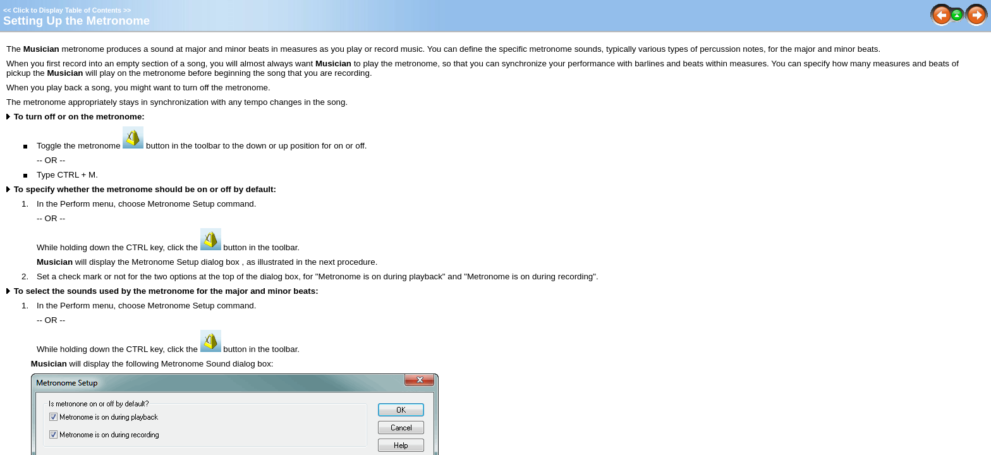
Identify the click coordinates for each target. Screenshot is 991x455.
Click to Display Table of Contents (67, 10)
